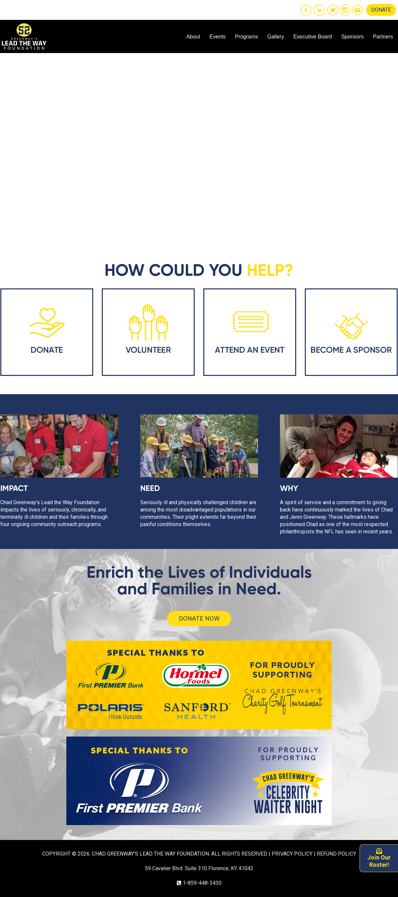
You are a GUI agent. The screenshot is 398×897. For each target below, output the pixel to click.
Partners (383, 36)
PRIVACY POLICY (292, 854)
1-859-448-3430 (202, 883)
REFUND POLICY (336, 854)
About (193, 36)
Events (217, 36)
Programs (246, 36)
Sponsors (352, 36)
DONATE (381, 10)
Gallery (275, 36)
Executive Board (312, 36)
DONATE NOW (199, 618)
